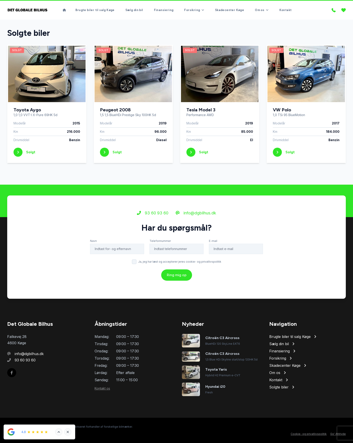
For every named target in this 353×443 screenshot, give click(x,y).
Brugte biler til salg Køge (94, 10)
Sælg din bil (134, 10)
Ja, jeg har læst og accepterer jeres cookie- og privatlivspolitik (179, 261)
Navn (93, 241)
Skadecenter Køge (229, 10)
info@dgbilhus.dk (196, 213)
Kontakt (285, 10)
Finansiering (164, 10)
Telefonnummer (160, 241)
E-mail (213, 241)
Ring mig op (176, 275)
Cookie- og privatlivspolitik (309, 434)
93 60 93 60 (152, 213)
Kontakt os (102, 388)
